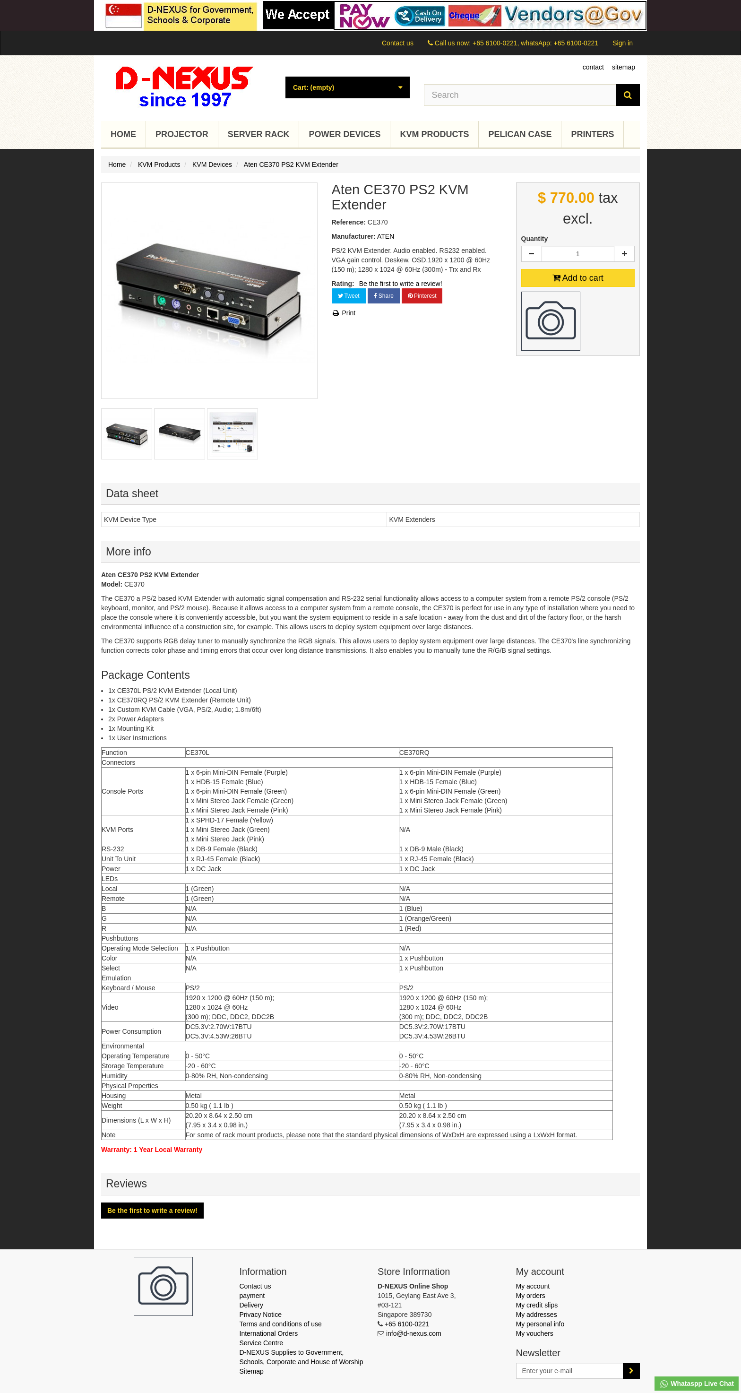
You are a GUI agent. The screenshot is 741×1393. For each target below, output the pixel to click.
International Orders (269, 1333)
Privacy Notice (261, 1314)
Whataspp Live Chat (696, 1384)
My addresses (536, 1314)
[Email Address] (570, 1371)
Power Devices (344, 134)
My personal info (540, 1324)
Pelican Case (519, 134)
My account (533, 1286)
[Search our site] (520, 95)
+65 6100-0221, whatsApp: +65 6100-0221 (535, 43)
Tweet (349, 296)
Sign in (622, 43)
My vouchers (534, 1333)
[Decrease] (531, 254)
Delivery (252, 1305)
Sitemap (252, 1371)
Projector (181, 134)
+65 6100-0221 (407, 1324)
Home (123, 134)
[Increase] (624, 254)
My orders (530, 1295)
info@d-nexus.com (413, 1333)
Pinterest (422, 296)
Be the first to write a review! (400, 283)
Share (384, 296)
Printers (592, 134)
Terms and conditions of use (281, 1324)
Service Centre (262, 1343)
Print (344, 313)
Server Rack (259, 134)
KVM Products (434, 134)
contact (593, 67)
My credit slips (537, 1305)
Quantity (534, 238)
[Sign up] (631, 1371)
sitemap (623, 67)
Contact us (398, 43)
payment (252, 1295)
